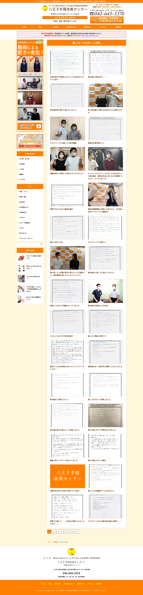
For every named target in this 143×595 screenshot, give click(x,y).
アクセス (103, 27)
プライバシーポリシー (26, 238)
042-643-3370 (71, 573)
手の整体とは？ (71, 27)
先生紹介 (56, 27)
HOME (24, 27)
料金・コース (24, 191)
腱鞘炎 (22, 174)
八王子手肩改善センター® (71, 558)
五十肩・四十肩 (24, 159)
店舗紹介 (118, 27)
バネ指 (22, 169)
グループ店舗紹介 (25, 223)
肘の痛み (22, 164)
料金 (40, 27)
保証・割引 (23, 197)
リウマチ (22, 179)
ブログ (22, 228)
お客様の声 (87, 27)
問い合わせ (23, 233)
